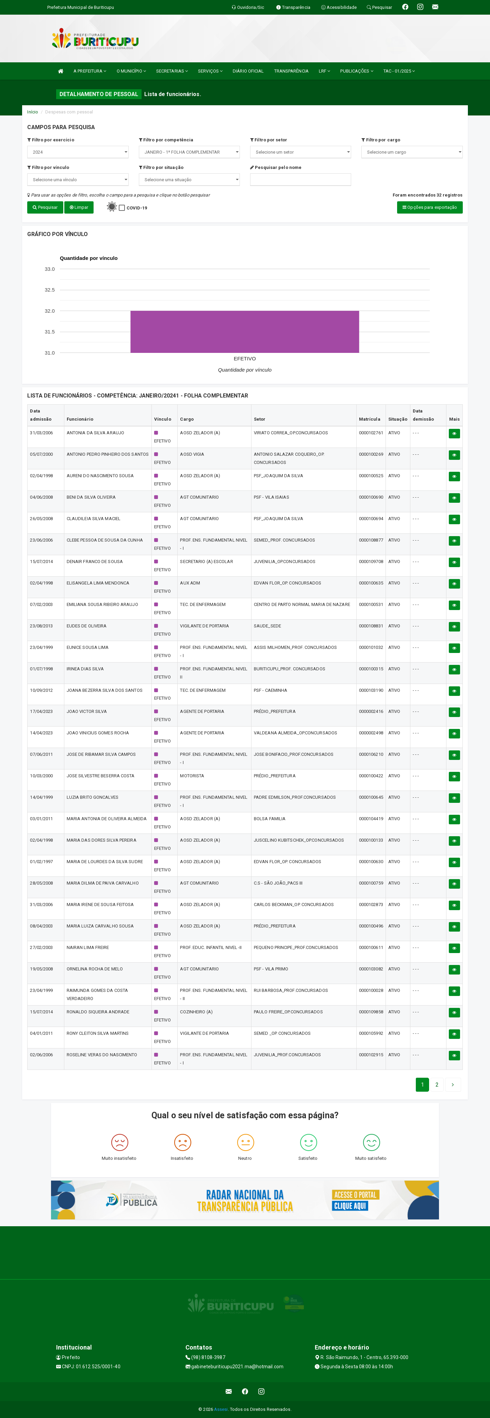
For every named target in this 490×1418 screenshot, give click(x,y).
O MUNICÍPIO (131, 71)
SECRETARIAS (172, 71)
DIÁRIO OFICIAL (248, 71)
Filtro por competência (166, 139)
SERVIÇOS (210, 71)
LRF (324, 71)
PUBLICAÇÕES (356, 71)
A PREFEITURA (90, 71)
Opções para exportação (430, 207)
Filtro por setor (268, 139)
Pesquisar (45, 207)
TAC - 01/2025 (399, 71)
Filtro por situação (161, 167)
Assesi (221, 1409)
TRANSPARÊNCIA (291, 71)
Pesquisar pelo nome (275, 167)
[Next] (437, 1085)
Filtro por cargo (380, 139)
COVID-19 (137, 208)
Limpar (79, 207)
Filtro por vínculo (48, 167)
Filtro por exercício (50, 139)
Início (32, 111)
